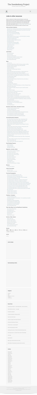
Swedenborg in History (11, 223)
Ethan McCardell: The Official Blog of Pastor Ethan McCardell (18, 74)
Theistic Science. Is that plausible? (13, 324)
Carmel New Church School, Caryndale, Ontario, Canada (17, 120)
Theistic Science (10, 46)
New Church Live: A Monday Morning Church (15, 91)
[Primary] (7, 11)
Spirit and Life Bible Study (11, 55)
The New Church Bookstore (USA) (13, 108)
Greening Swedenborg (11, 219)
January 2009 (10, 375)
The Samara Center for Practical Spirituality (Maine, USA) (17, 185)
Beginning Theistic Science (12, 66)
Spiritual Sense (9, 49)
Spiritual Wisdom (10, 35)
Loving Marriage (10, 82)
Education (9, 293)
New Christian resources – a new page (13, 309)
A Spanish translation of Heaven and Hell (14, 314)
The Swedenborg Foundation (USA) (13, 201)
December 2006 (10, 380)
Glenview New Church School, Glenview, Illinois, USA (16, 121)
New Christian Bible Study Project (23, 24)
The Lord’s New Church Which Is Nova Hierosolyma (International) (19, 183)
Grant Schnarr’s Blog (10, 77)
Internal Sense (9, 81)
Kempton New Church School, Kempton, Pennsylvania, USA (17, 126)
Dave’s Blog (9, 70)
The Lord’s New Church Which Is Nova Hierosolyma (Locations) (18, 184)
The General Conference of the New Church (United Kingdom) (18, 182)
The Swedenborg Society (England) (13, 202)
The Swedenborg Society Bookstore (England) (15, 114)
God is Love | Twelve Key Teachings (13, 33)
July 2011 (9, 369)
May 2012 (9, 364)
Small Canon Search (10, 215)
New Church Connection (11, 152)
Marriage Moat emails (11, 147)
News (8, 295)
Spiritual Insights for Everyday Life (13, 94)
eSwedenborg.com (10, 210)
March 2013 (9, 355)
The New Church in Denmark (12, 193)
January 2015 (10, 352)
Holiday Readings (10, 146)
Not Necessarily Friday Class (12, 92)
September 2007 (10, 378)
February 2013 (10, 356)
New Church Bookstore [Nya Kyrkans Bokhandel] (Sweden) (17, 111)
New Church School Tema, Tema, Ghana (14, 127)
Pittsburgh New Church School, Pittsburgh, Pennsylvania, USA (18, 131)
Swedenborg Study (10, 41)
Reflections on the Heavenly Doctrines (14, 93)
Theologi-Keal (9, 103)
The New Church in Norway (12, 192)
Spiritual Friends (10, 170)
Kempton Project (10, 212)
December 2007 (10, 377)
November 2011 (10, 365)
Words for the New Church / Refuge (13, 163)
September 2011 (10, 367)
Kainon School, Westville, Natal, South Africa (15, 122)
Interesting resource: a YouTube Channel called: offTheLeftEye (17, 332)
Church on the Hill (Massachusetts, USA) (14, 174)
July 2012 (9, 362)
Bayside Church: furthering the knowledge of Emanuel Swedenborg (19, 28)
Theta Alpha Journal (10, 161)
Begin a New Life (10, 218)
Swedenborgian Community (12, 171)
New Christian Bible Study (11, 59)
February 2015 (10, 351)
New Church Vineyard (11, 158)
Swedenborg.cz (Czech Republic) (13, 204)
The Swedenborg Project (18, 4)
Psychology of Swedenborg (12, 83)
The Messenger (10, 160)
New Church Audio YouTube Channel (13, 58)
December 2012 (10, 358)
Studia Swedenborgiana (11, 159)
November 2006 (10, 381)
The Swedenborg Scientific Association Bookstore (16, 115)
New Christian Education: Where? (13, 327)
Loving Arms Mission (10, 166)
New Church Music (10, 53)
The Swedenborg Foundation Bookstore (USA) (15, 113)
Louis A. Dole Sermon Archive (12, 224)
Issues (9, 294)
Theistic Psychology (10, 44)
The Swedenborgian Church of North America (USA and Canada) (18, 188)
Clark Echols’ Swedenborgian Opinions (14, 69)
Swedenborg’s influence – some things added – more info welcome (17, 306)
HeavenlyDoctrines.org (11, 211)
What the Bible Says (10, 47)
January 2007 (10, 379)
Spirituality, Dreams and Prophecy (13, 101)
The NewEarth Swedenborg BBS (13, 42)
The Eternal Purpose (10, 104)
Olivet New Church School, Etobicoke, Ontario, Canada (16, 130)
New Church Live (10, 189)
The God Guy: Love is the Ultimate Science (14, 102)
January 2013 (10, 357)
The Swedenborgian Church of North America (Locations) (17, 187)
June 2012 (9, 363)
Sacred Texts (9, 213)
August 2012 (9, 361)
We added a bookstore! (11, 311)
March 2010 (9, 373)
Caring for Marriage (10, 67)
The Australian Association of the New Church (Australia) (17, 177)
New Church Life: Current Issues (12, 153)
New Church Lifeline (10, 155)
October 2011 (10, 366)
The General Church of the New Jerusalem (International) (17, 179)
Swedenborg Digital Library (12, 38)
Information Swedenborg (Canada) (13, 110)
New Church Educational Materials (13, 32)
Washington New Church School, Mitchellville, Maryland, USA (17, 132)
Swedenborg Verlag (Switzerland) (13, 200)
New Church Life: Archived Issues (13, 154)
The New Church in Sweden (12, 190)
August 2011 (9, 368)
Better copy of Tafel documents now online (14, 340)
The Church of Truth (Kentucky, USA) (13, 178)
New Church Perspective (11, 156)
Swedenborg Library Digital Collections (14, 39)
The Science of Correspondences (13, 43)
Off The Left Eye (10, 54)
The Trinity (9, 335)
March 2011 (9, 370)
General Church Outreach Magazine (13, 150)
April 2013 (9, 354)
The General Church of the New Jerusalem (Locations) (16, 180)
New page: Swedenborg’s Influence (13, 322)
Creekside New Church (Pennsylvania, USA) (14, 176)
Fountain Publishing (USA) (11, 109)
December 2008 (10, 376)
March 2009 (9, 374)
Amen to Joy (9, 62)
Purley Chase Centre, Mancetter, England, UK (15, 141)
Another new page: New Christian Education (14, 319)
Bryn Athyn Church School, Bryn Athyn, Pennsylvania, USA (17, 119)
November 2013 (10, 353)
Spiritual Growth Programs (11, 222)
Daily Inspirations (10, 144)
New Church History (10, 48)
